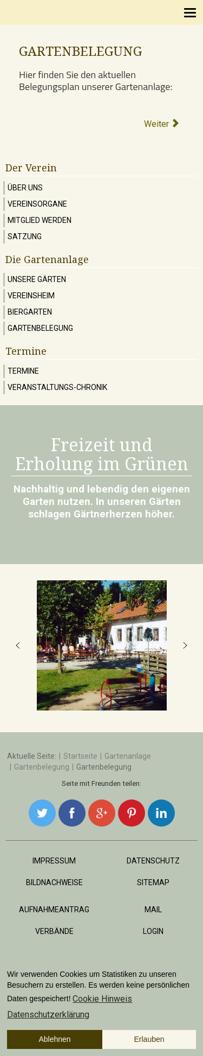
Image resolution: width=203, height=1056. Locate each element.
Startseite (80, 756)
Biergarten (30, 312)
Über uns (25, 187)
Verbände (54, 931)
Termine (23, 371)
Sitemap (153, 882)
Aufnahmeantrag (54, 909)
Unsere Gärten (37, 279)
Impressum (54, 860)
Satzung (25, 236)
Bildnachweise (54, 882)
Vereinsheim (31, 295)
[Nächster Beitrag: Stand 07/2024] (162, 123)
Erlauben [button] (149, 1039)
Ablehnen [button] (54, 1039)
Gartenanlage (127, 756)
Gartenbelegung (40, 328)
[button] (18, 645)
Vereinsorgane (37, 204)
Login (153, 931)
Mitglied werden (39, 220)
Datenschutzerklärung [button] (48, 1014)
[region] (101, 645)
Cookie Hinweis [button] (102, 999)
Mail (153, 909)
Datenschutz (153, 860)
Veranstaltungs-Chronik (57, 387)
